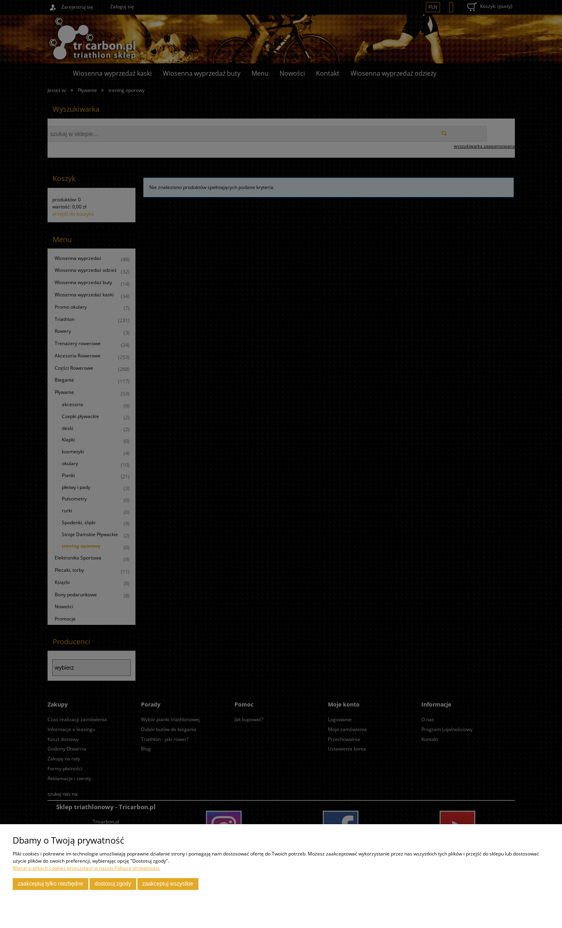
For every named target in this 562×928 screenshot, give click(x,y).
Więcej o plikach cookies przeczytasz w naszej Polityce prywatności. (86, 868)
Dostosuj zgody (113, 884)
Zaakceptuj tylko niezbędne (51, 884)
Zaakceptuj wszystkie (167, 884)
